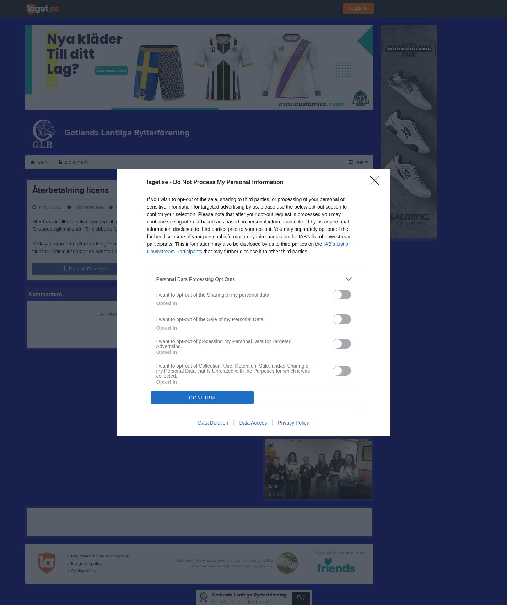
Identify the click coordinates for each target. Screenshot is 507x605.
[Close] (376, 182)
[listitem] (253, 279)
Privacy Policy (293, 423)
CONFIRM (202, 397)
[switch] (342, 294)
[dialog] (253, 302)
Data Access (253, 423)
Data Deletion (213, 423)
